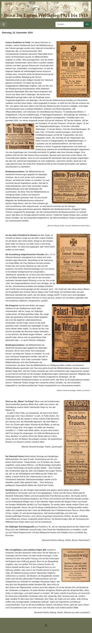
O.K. (87, 24)
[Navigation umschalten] (3, 24)
